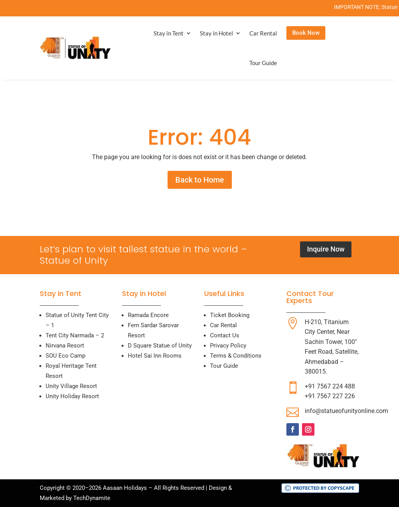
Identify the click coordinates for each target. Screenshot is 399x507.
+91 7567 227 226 (330, 396)
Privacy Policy (228, 345)
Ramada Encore (148, 315)
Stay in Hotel (216, 33)
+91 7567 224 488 (330, 386)
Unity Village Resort (71, 386)
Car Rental (263, 33)
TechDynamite (91, 498)
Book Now (306, 32)
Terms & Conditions (235, 355)
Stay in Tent (169, 33)
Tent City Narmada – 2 (75, 335)
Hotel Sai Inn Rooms (155, 355)
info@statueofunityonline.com (346, 411)
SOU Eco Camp (65, 355)
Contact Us (224, 335)
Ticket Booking (229, 315)
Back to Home (199, 179)
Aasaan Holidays (125, 487)
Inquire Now (325, 249)
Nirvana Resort (65, 345)
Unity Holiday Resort (72, 396)
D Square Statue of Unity (160, 345)
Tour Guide (263, 62)
